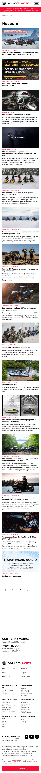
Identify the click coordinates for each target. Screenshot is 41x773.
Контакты (6, 676)
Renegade (5, 693)
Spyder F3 (23, 723)
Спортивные (24, 702)
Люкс (3, 726)
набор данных (16, 760)
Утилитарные (6, 704)
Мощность (5, 723)
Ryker (22, 719)
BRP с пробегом (8, 668)
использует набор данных (10, 748)
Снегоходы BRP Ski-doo (9, 699)
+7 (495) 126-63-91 (11, 646)
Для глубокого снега (8, 705)
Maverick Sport (25, 690)
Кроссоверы (6, 702)
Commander (24, 695)
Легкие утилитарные (8, 711)
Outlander (5, 692)
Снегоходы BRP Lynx (27, 699)
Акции (4, 672)
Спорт (4, 721)
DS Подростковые (7, 690)
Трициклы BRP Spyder (28, 716)
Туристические (25, 704)
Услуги (23, 672)
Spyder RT (23, 721)
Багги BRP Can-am (26, 685)
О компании (25, 676)
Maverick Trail (25, 692)
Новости (24, 668)
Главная (5, 16)
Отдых (4, 724)
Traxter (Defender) (26, 693)
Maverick (23, 688)
